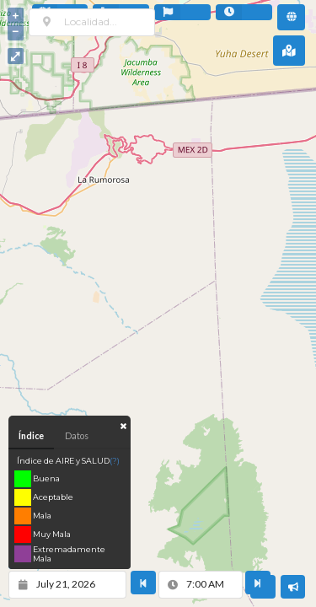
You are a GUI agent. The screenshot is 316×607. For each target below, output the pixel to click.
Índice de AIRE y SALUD (68, 460)
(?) (115, 460)
